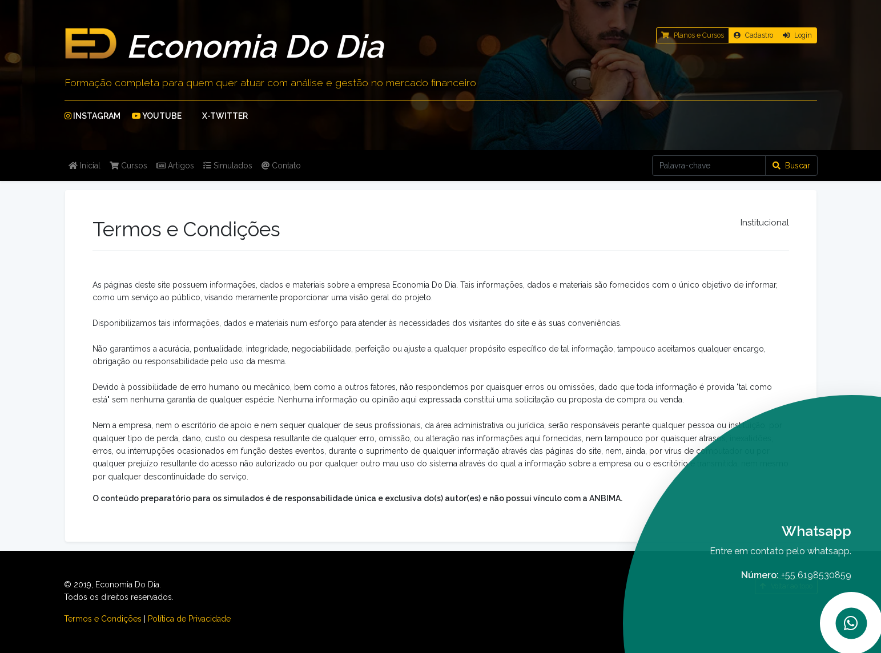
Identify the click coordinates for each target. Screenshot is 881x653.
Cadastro (753, 35)
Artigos (175, 165)
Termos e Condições (103, 618)
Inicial (84, 165)
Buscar (791, 165)
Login (797, 35)
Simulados (227, 165)
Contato (281, 165)
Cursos (128, 165)
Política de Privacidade (189, 618)
